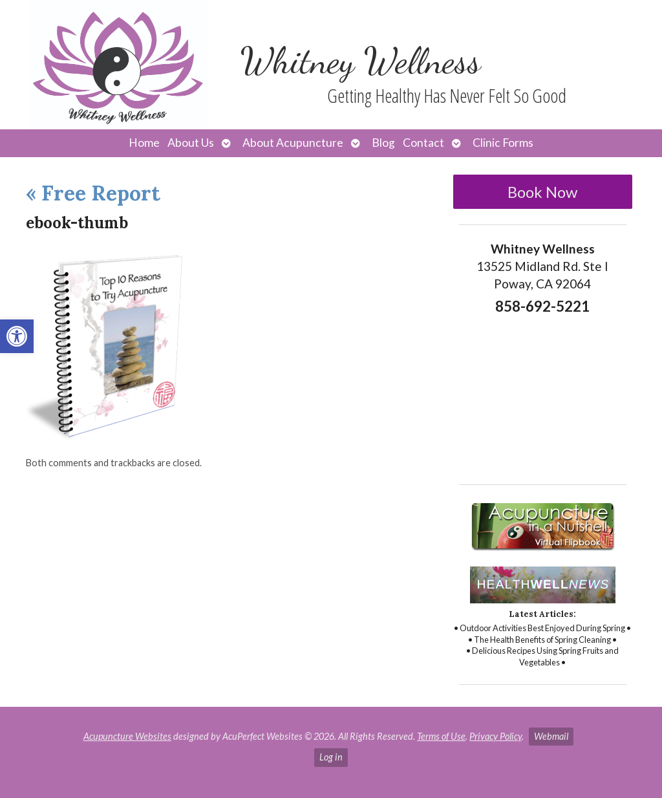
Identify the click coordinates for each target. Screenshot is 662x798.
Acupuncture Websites (127, 736)
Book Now (542, 191)
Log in (331, 756)
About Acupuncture (292, 142)
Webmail (551, 736)
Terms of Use (441, 736)
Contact (423, 142)
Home (144, 142)
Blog (383, 142)
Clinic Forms (503, 142)
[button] (17, 336)
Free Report (93, 193)
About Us (190, 142)
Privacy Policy (495, 736)
